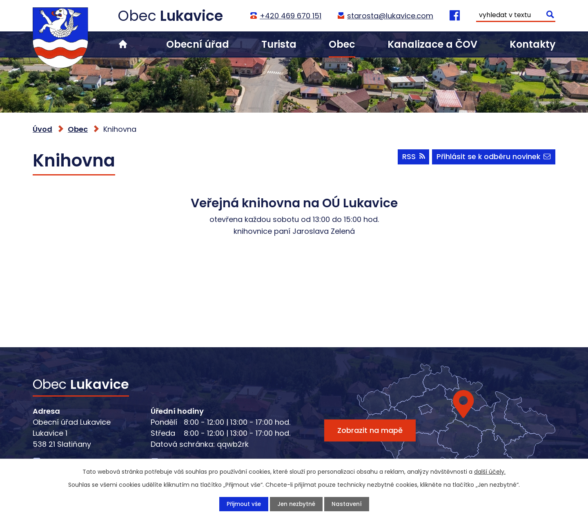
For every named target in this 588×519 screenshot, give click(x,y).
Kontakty (532, 44)
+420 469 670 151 (290, 16)
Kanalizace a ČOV (432, 44)
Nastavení (347, 504)
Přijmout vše (242, 504)
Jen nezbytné (296, 504)
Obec (342, 44)
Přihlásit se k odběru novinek (493, 158)
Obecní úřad (197, 44)
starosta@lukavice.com (390, 16)
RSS (411, 158)
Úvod (123, 44)
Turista (278, 44)
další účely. (490, 471)
